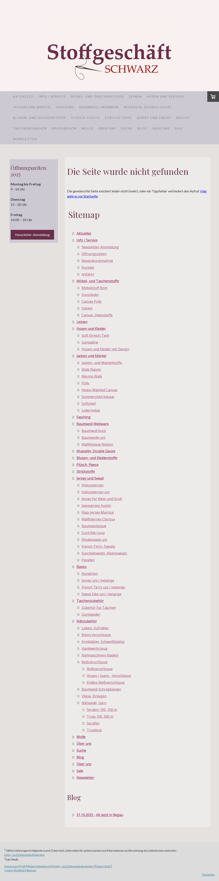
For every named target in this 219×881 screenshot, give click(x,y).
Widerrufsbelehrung (39, 866)
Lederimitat (91, 410)
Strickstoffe (118, 117)
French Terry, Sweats (98, 546)
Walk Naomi (91, 369)
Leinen (135, 96)
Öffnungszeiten (94, 254)
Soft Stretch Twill (95, 335)
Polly (85, 383)
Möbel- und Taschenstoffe (97, 96)
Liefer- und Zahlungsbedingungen (24, 855)
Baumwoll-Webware (99, 107)
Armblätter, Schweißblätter (103, 641)
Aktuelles (23, 96)
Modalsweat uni (94, 539)
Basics (183, 117)
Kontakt (88, 267)
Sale (178, 128)
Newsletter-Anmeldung (100, 247)
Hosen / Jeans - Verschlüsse (109, 675)
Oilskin (87, 308)
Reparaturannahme (97, 260)
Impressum (11, 866)
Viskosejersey (93, 485)
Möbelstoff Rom (94, 288)
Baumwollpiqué (94, 526)
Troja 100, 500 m (100, 716)
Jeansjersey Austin (96, 505)
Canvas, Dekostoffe (97, 315)
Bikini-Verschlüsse (96, 634)
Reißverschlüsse (95, 662)
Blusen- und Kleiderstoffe (39, 117)
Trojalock (94, 730)
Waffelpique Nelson (97, 444)
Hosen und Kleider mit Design (105, 349)
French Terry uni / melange (103, 587)
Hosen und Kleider (165, 96)
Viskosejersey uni (96, 492)
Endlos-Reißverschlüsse (106, 682)
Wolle (87, 128)
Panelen (88, 560)
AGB (22, 866)
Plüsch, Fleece (85, 117)
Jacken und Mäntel (32, 107)
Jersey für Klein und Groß (102, 498)
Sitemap (31, 870)
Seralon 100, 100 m (102, 709)
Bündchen (90, 573)
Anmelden (208, 874)
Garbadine (90, 342)
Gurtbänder (91, 614)
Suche (127, 128)
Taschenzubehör (30, 128)
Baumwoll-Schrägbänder (101, 689)
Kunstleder (90, 294)
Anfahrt (88, 274)
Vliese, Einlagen (94, 696)
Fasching (65, 107)
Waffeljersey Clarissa (98, 519)
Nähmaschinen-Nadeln (100, 655)
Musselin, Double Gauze (148, 107)
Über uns (107, 128)
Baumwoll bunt (94, 430)
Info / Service (52, 96)
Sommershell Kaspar (98, 396)
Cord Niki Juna (93, 532)
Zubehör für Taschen (99, 607)
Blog (142, 128)
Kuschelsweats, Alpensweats (104, 553)
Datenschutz (102, 866)
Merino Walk (92, 376)
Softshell (89, 403)
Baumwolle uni (93, 437)
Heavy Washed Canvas (99, 390)
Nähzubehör (64, 128)
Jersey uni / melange (98, 580)
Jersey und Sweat (154, 117)
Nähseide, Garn (94, 703)
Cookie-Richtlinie (14, 870)
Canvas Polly (92, 301)
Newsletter (25, 139)
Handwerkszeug (95, 648)
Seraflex (93, 723)
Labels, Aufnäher (95, 628)
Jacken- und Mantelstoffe (102, 362)
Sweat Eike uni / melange (101, 594)
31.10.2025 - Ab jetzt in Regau (99, 815)
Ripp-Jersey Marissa (98, 512)
